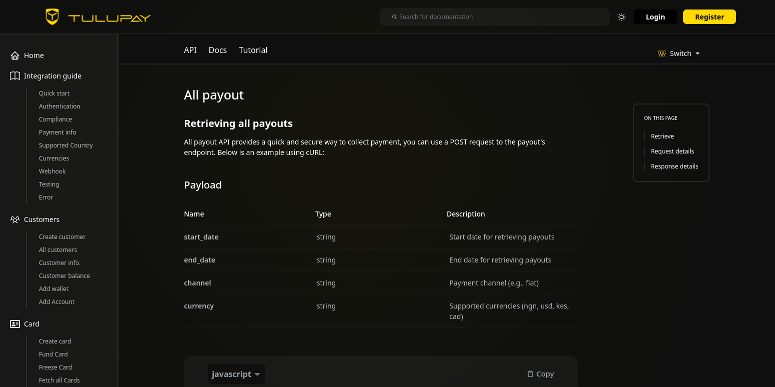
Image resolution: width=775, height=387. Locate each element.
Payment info (57, 132)
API (190, 50)
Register (709, 17)
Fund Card (53, 354)
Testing (49, 184)
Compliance (55, 119)
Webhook (52, 171)
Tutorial (253, 50)
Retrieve (662, 136)
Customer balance (64, 276)
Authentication (59, 106)
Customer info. (60, 262)
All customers (58, 250)
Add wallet (53, 288)
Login (655, 17)
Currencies (54, 158)
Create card (55, 341)
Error (46, 197)
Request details (672, 151)
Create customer (62, 236)
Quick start (54, 93)
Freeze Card (55, 367)
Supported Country (66, 145)
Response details (675, 166)
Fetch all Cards (59, 380)
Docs (218, 50)
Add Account (56, 302)
